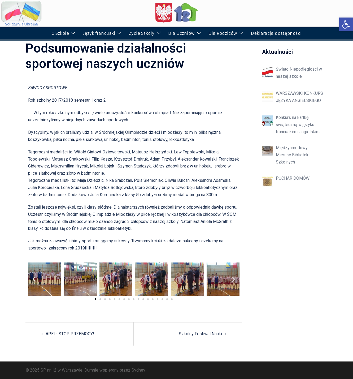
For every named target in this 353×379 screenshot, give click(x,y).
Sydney (138, 370)
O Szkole (60, 33)
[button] (346, 24)
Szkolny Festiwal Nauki (200, 333)
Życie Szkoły (141, 33)
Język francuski (99, 33)
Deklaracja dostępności (276, 33)
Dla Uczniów (181, 33)
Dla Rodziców (222, 33)
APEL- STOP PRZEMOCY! (70, 333)
